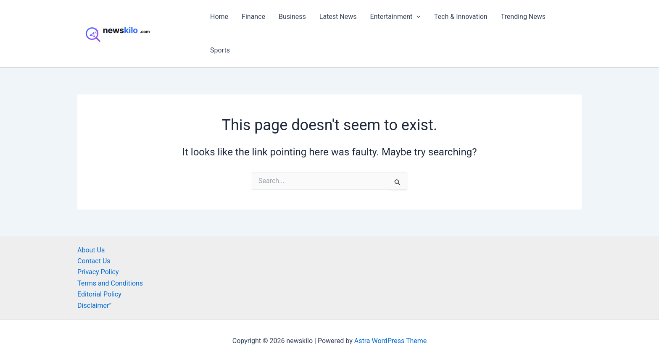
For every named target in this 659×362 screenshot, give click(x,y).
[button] (416, 17)
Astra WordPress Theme (390, 341)
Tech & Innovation (461, 17)
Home (219, 17)
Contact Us (94, 261)
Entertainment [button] (395, 17)
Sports (220, 50)
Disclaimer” (94, 306)
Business (292, 17)
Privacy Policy (98, 272)
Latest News (338, 17)
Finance (253, 17)
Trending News (523, 17)
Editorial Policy (99, 294)
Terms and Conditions (110, 283)
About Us (91, 250)
